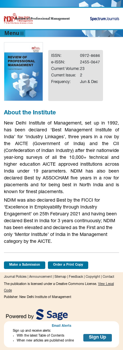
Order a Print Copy (68, 265)
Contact (108, 277)
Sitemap (60, 277)
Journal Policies (15, 277)
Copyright (93, 277)
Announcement (40, 277)
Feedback (76, 277)
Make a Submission (24, 265)
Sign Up (97, 337)
